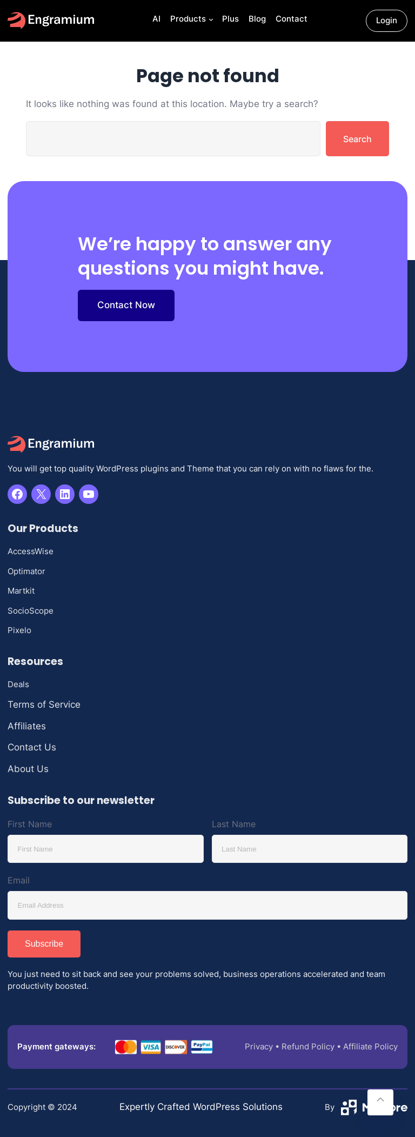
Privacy (259, 1046)
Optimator (26, 571)
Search (357, 139)
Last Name (234, 824)
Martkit (21, 591)
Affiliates (27, 726)
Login (386, 20)
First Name (30, 824)
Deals (18, 684)
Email (19, 880)
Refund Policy (308, 1046)
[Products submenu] (210, 20)
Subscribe (44, 943)
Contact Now (126, 305)
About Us (28, 768)
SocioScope (30, 611)
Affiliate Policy (370, 1046)
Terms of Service (44, 704)
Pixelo (19, 630)
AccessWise (30, 551)
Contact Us (32, 747)
